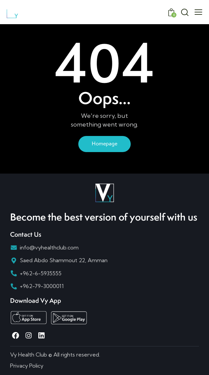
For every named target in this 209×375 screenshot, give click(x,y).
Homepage (104, 143)
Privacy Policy (26, 365)
